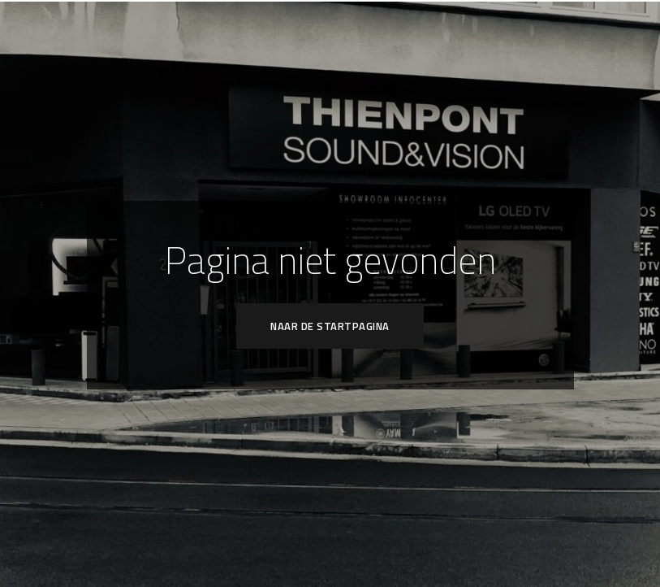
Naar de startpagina (330, 326)
